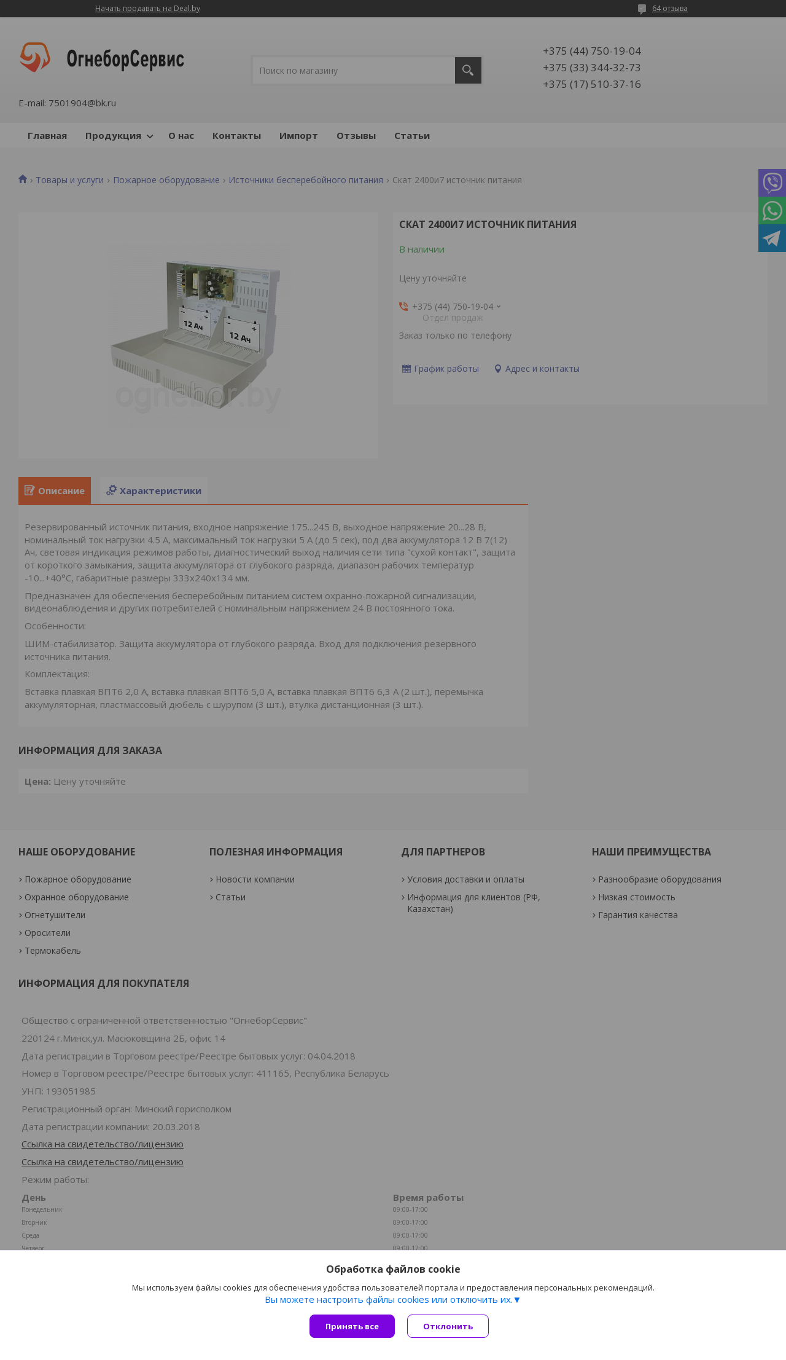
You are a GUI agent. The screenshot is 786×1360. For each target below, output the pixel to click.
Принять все (352, 1326)
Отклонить (448, 1326)
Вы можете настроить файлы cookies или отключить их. (389, 1299)
